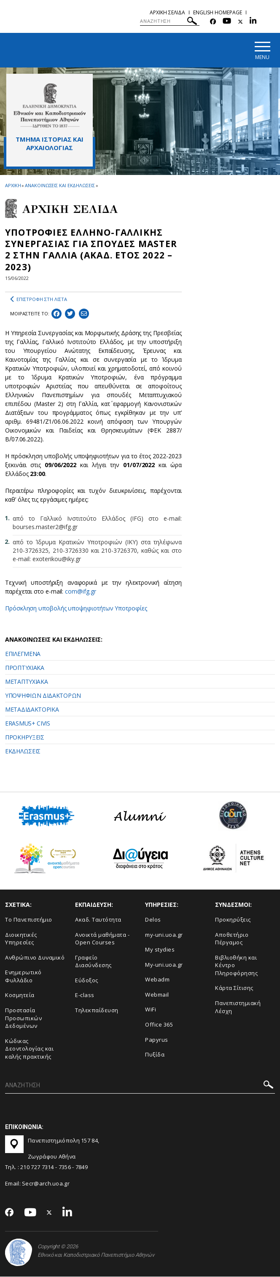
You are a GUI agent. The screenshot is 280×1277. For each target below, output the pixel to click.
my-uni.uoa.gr (164, 935)
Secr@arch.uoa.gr (46, 1184)
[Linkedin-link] (253, 21)
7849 (81, 1167)
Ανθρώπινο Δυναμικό (35, 958)
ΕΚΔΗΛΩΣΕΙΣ (22, 751)
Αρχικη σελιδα (167, 12)
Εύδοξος (86, 980)
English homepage (217, 12)
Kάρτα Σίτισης (234, 988)
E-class (84, 996)
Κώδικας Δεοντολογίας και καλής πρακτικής (29, 1049)
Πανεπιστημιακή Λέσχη (238, 1007)
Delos (153, 920)
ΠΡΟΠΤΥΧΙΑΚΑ (24, 668)
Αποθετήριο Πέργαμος (231, 939)
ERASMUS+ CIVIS (27, 724)
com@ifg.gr (80, 592)
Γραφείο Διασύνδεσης (93, 962)
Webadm (157, 980)
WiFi (150, 1010)
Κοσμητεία (20, 996)
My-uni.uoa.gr (164, 965)
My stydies (160, 950)
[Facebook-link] (213, 21)
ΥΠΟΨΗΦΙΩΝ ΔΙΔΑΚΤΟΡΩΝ (43, 696)
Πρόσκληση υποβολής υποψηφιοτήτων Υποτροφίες (76, 609)
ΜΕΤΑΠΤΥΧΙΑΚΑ (26, 682)
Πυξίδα (154, 1055)
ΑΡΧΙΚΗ (13, 186)
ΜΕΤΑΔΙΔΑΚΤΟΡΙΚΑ (32, 710)
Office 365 (159, 1025)
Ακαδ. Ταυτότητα (98, 920)
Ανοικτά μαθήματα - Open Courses (102, 939)
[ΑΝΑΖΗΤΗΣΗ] (169, 21)
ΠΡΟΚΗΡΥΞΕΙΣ (24, 738)
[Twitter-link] (240, 21)
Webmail (157, 995)
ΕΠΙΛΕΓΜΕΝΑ (22, 654)
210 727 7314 (37, 1167)
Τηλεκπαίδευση (96, 1010)
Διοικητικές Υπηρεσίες (21, 939)
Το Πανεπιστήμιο (28, 920)
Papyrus (156, 1040)
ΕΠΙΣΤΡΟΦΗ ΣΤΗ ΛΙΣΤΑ (38, 300)
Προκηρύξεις (233, 920)
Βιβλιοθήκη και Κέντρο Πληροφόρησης (236, 965)
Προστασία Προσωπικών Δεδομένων (23, 1018)
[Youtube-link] (227, 21)
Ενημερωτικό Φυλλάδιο (23, 977)
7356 (65, 1167)
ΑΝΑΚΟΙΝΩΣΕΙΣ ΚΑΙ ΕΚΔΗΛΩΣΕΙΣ (59, 186)
